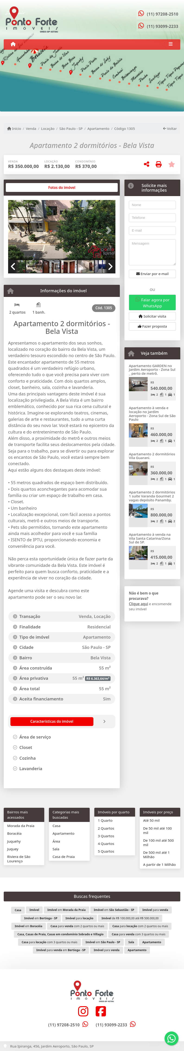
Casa (56, 825)
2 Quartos (106, 828)
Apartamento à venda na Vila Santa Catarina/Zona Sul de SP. (150, 538)
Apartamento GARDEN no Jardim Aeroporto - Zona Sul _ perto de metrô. (152, 369)
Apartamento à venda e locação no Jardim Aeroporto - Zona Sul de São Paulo (152, 413)
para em (61, 950)
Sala (56, 849)
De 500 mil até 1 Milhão (156, 854)
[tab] (23, 187)
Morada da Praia (20, 825)
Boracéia (14, 833)
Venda (31, 128)
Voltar (170, 128)
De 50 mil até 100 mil (157, 830)
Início (14, 128)
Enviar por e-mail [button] (152, 273)
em (66, 910)
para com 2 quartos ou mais (77, 926)
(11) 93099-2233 (162, 26)
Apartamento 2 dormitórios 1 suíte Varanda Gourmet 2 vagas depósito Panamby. (152, 496)
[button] (16, 230)
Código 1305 (124, 128)
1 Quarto (105, 820)
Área (56, 841)
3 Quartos (106, 836)
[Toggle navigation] (171, 44)
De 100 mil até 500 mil (158, 842)
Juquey (12, 849)
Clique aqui (138, 603)
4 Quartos (106, 843)
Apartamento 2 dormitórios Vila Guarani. (152, 456)
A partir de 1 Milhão (159, 864)
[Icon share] (83, 1011)
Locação (47, 128)
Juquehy (14, 841)
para (155, 910)
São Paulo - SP (71, 128)
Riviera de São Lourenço (18, 858)
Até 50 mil (151, 820)
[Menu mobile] (13, 44)
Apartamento (98, 128)
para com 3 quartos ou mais (138, 934)
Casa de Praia (64, 856)
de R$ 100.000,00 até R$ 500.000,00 (130, 918)
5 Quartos (106, 851)
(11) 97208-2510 (162, 14)
